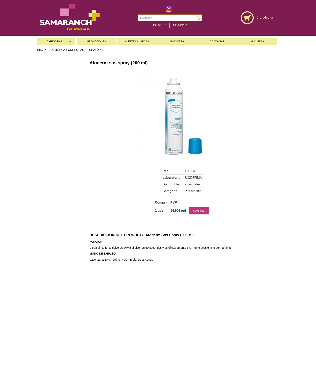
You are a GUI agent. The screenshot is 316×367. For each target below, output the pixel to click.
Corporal (76, 49)
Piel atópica (96, 49)
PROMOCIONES (96, 41)
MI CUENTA (257, 41)
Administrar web (130, 359)
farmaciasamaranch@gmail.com (239, 317)
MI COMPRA (177, 41)
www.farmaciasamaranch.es (239, 321)
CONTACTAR (217, 41)
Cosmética (56, 49)
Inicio (41, 49)
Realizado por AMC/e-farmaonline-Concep (169, 359)
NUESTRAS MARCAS (137, 41)
